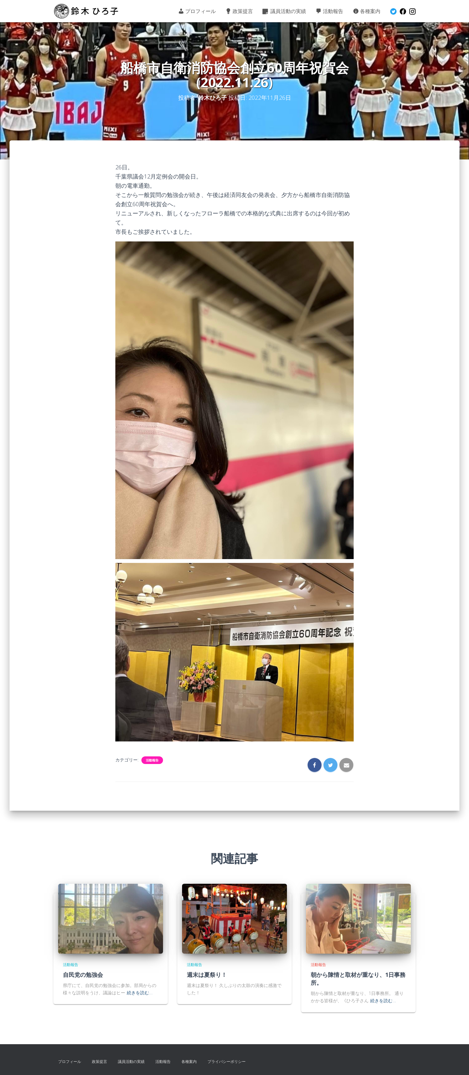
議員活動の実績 (284, 11)
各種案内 (366, 11)
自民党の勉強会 (83, 974)
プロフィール (197, 11)
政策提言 (239, 11)
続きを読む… (140, 993)
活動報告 (329, 11)
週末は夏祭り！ (207, 974)
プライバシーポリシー (226, 1061)
